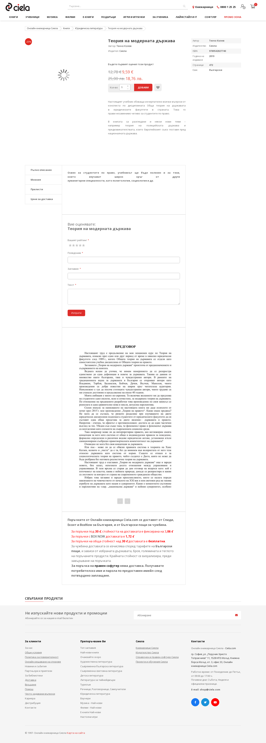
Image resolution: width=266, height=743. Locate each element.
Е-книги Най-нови (90, 712)
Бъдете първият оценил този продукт (131, 64)
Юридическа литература (89, 28)
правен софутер (107, 566)
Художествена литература (96, 661)
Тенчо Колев (124, 46)
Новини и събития (36, 666)
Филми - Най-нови (90, 707)
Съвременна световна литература (101, 671)
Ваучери (85, 698)
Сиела (123, 51)
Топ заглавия (88, 647)
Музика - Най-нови (91, 703)
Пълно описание (41, 170)
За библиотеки (34, 675)
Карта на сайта (76, 733)
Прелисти (37, 189)
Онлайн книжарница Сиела (42, 28)
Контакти (30, 707)
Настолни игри (89, 716)
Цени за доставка (42, 199)
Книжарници (204, 7)
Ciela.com (230, 648)
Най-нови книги (89, 652)
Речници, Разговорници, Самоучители (103, 689)
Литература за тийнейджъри (97, 680)
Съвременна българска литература (101, 666)
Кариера (30, 698)
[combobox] (128, 6)
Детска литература (91, 675)
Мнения (36, 179)
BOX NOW (98, 536)
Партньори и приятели (38, 671)
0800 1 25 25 (228, 7)
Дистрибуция (32, 703)
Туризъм (85, 684)
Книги (66, 28)
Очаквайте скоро (90, 657)
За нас (29, 647)
